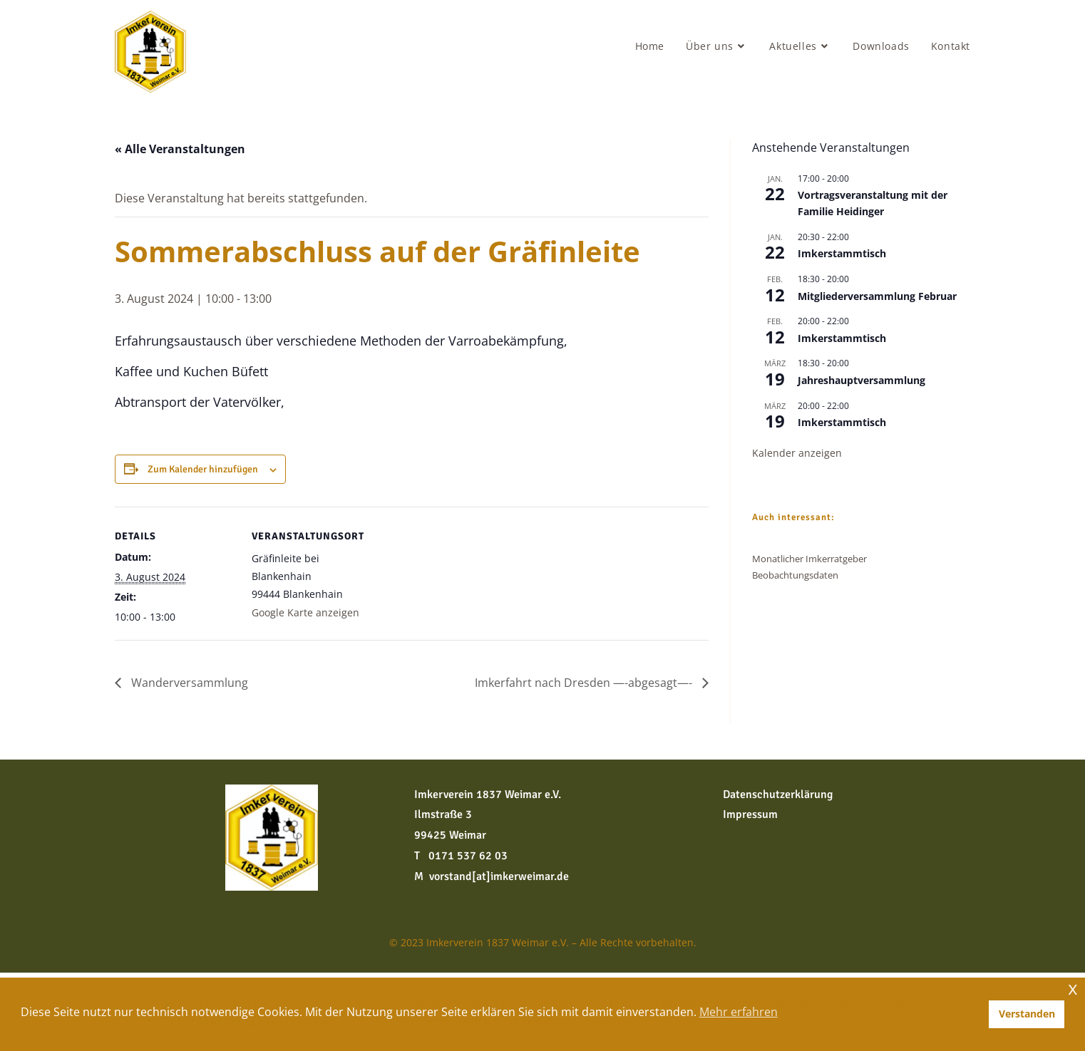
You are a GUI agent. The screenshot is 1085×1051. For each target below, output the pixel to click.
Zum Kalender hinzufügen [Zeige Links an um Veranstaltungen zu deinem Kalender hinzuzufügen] (203, 469)
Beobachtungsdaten (795, 575)
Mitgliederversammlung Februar (877, 296)
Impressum (750, 814)
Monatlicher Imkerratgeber (809, 558)
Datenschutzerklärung (778, 794)
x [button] (1073, 988)
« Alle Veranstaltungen (180, 149)
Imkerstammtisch (842, 253)
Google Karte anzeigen (305, 612)
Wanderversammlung (188, 682)
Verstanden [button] (1027, 1013)
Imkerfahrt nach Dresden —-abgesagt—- (585, 682)
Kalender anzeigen (797, 453)
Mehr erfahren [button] (738, 1012)
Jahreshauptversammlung (861, 380)
